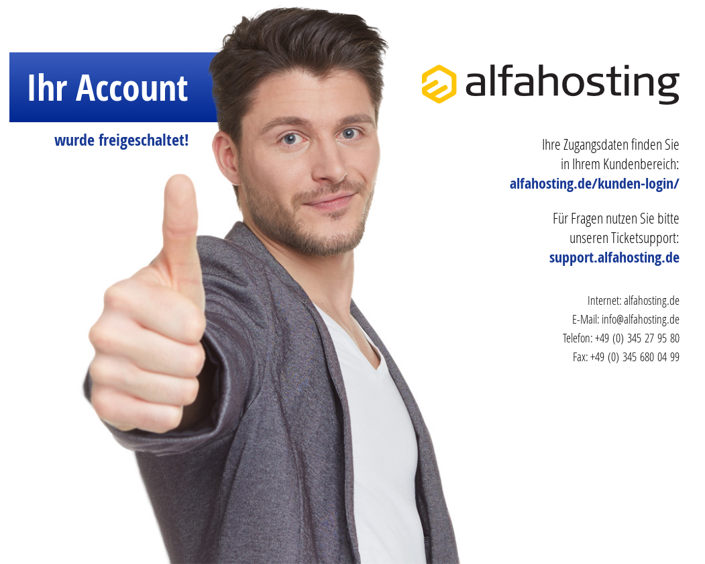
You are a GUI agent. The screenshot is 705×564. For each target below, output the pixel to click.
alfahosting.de (652, 300)
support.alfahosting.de (614, 257)
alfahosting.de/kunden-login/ (595, 183)
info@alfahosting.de (641, 319)
